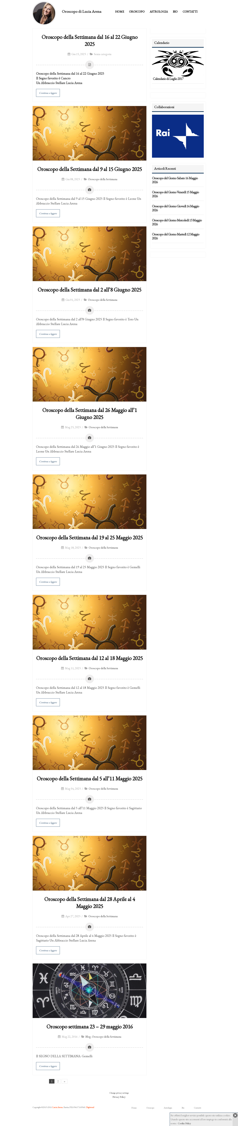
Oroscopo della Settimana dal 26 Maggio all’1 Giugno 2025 (89, 414)
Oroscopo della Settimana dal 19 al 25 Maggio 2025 (89, 537)
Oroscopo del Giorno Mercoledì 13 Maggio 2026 (177, 222)
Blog (88, 1037)
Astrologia (159, 11)
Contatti (190, 11)
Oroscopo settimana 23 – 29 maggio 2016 (90, 1026)
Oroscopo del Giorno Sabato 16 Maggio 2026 (175, 180)
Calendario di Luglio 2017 (168, 79)
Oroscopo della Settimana (102, 179)
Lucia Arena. (57, 1107)
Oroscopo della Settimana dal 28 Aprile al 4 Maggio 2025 (89, 903)
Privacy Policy (119, 1096)
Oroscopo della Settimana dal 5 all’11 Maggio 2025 (89, 778)
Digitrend (90, 1107)
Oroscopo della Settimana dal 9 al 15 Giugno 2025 (89, 169)
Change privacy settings (119, 1092)
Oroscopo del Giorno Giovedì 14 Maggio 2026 (175, 208)
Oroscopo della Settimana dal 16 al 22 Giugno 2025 (90, 40)
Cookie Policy (184, 1123)
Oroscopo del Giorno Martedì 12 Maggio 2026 (175, 236)
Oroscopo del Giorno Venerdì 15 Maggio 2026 (175, 194)
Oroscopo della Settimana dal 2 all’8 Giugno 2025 (89, 289)
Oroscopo (137, 11)
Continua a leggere (48, 92)
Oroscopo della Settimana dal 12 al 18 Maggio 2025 (89, 658)
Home (119, 11)
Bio (175, 11)
